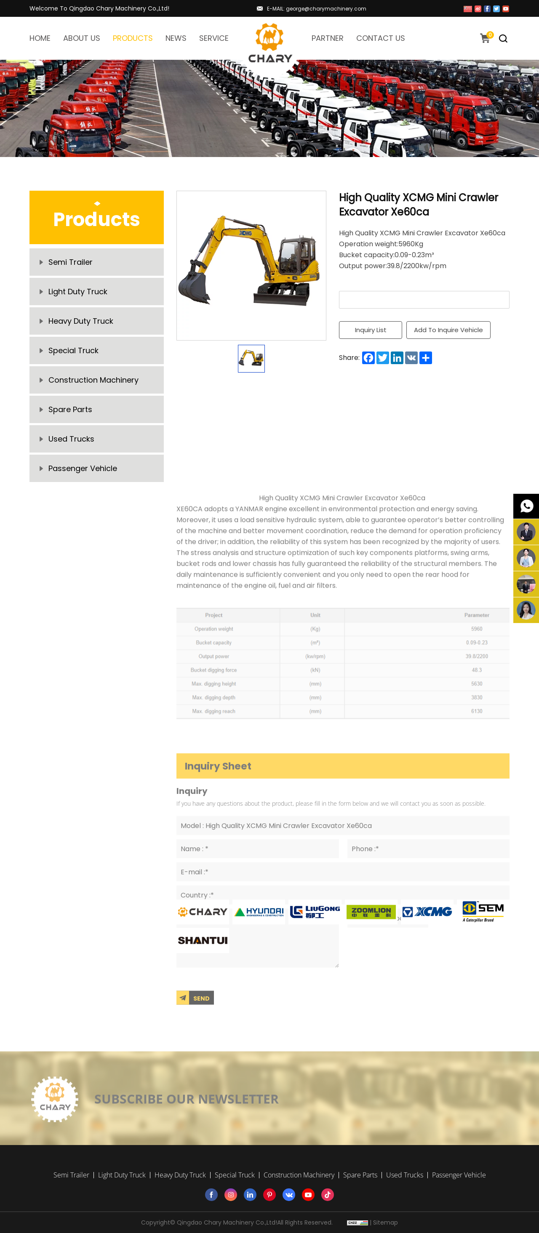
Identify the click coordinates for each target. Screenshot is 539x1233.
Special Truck (73, 350)
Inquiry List (371, 329)
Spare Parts (70, 409)
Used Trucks (71, 439)
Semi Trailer (70, 262)
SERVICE (214, 38)
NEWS (176, 38)
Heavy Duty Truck (80, 321)
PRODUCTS (133, 38)
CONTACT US (380, 38)
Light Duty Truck (77, 291)
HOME (40, 38)
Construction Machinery (93, 380)
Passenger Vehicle (82, 468)
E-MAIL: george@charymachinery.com (316, 8)
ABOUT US (81, 38)
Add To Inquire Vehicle (448, 329)
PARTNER (328, 38)
